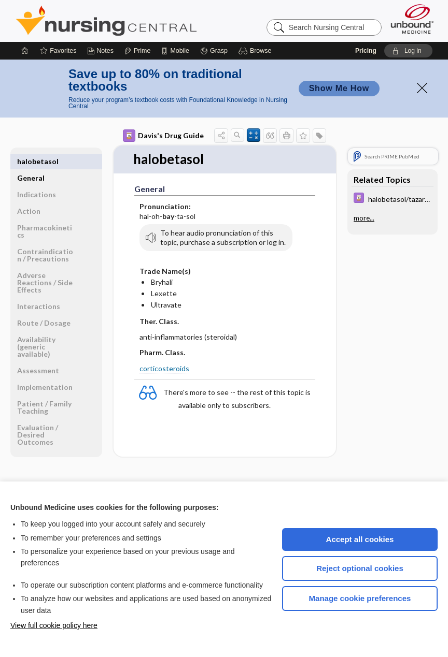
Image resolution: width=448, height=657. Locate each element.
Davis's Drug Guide (163, 135)
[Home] (25, 51)
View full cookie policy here (53, 625)
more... (364, 218)
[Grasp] (214, 51)
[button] (256, 51)
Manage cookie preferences (360, 598)
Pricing (365, 50)
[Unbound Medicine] (412, 19)
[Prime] (137, 51)
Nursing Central (145, 20)
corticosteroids (164, 368)
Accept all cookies (360, 539)
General (31, 161)
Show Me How (339, 88)
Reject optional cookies (359, 568)
